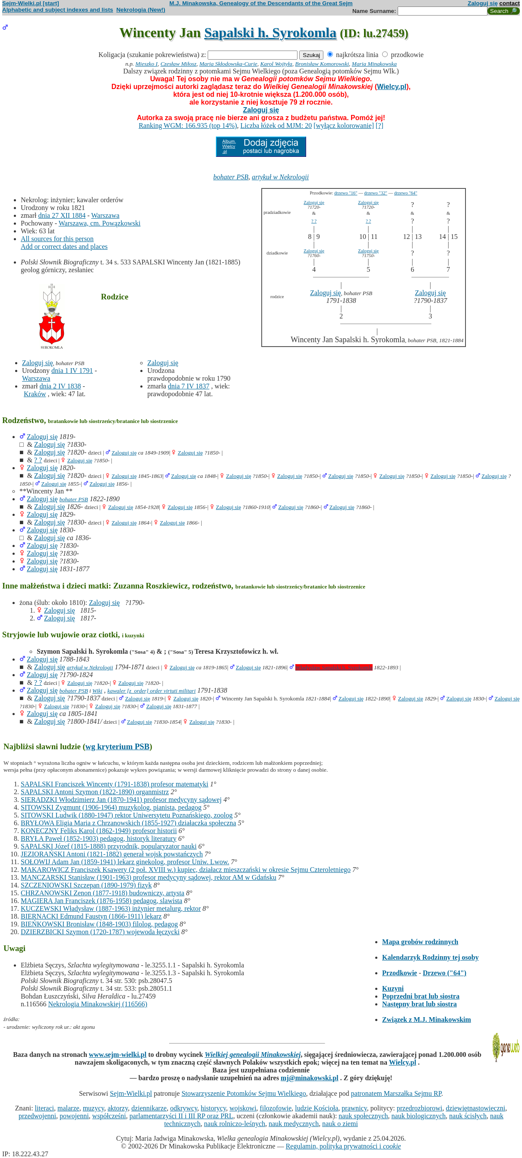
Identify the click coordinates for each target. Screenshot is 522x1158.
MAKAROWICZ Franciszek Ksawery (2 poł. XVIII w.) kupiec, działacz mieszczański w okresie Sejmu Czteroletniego (186, 869)
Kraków (35, 394)
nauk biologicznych (419, 1116)
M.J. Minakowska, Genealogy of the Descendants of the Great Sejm (260, 3)
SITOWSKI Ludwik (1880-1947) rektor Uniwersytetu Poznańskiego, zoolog (127, 815)
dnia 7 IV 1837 (188, 386)
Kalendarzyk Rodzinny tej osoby (430, 957)
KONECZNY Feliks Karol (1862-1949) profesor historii (99, 830)
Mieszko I (147, 63)
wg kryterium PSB (117, 746)
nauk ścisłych (468, 1116)
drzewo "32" (375, 193)
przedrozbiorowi (420, 1108)
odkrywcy (183, 1108)
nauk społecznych (363, 1116)
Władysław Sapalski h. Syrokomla (334, 667)
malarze (68, 1108)
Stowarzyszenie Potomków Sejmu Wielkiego (243, 1093)
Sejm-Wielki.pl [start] (30, 3)
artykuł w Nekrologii (280, 177)
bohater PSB (230, 177)
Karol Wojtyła (276, 63)
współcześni (109, 1116)
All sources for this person (57, 238)
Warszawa (105, 215)
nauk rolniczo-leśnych (235, 1123)
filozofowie (276, 1108)
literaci (44, 1108)
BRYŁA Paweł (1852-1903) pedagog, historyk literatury (99, 838)
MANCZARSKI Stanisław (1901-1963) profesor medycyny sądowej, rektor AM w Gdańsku (148, 877)
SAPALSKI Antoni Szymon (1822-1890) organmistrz (95, 791)
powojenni (74, 1116)
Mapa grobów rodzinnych (420, 941)
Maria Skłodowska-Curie (228, 63)
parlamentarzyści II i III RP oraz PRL (181, 1116)
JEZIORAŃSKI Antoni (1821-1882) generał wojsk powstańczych (112, 854)
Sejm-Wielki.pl (131, 1093)
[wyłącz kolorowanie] (343, 125)
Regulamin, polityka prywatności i (343, 1146)
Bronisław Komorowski (322, 63)
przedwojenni (37, 1116)
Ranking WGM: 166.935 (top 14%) (188, 125)
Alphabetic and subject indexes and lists (57, 9)
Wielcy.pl (391, 86)
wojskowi (242, 1108)
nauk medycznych (294, 1123)
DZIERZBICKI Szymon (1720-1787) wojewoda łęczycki (100, 931)
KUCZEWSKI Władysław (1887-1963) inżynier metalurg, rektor (111, 908)
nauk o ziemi (340, 1123)
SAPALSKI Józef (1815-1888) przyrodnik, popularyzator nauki (108, 846)
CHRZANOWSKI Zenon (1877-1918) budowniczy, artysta (102, 893)
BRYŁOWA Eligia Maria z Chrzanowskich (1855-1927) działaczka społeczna (128, 823)
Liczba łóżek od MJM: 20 (276, 125)
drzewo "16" (345, 193)
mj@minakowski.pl (310, 1078)
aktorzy (118, 1108)
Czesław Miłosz (178, 63)
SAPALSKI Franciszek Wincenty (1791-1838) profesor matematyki (114, 784)
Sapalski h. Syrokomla (270, 32)
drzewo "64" (405, 193)
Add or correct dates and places (64, 246)
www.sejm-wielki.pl (117, 1054)
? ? (313, 221)
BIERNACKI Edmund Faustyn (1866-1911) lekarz (91, 916)
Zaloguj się (483, 3)
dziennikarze (149, 1108)
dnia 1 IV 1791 (72, 370)
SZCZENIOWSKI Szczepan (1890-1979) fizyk (86, 885)
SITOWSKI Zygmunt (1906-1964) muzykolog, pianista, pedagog (111, 807)
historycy (213, 1108)
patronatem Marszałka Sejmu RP (396, 1093)
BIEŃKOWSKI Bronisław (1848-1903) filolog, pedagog (99, 924)
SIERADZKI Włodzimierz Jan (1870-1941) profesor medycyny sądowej (121, 799)
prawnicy (354, 1108)
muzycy (93, 1108)
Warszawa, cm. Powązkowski (100, 223)
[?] (379, 125)
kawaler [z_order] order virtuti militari (152, 690)
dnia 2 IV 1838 (60, 386)
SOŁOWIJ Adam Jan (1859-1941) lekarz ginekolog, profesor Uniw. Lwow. (125, 861)
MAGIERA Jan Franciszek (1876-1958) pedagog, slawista (101, 900)
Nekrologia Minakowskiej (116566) (97, 1004)
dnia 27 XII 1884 (61, 215)
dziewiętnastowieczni (475, 1108)
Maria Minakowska (374, 63)
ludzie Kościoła (316, 1108)
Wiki (97, 690)
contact (510, 3)
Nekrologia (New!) (140, 9)
